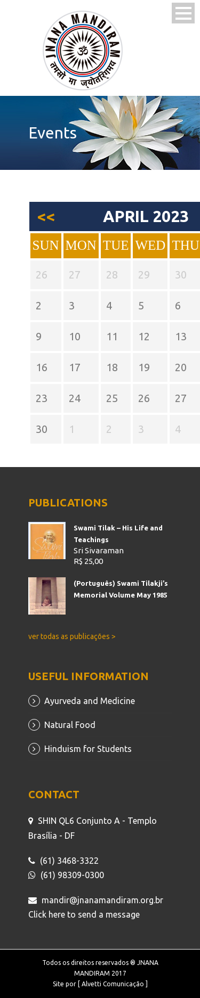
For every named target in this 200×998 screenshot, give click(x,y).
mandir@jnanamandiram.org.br (102, 900)
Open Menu (183, 13)
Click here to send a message (84, 914)
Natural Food (69, 725)
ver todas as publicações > (72, 636)
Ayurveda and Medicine (89, 701)
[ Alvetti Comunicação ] (113, 983)
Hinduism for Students (88, 749)
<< (46, 216)
